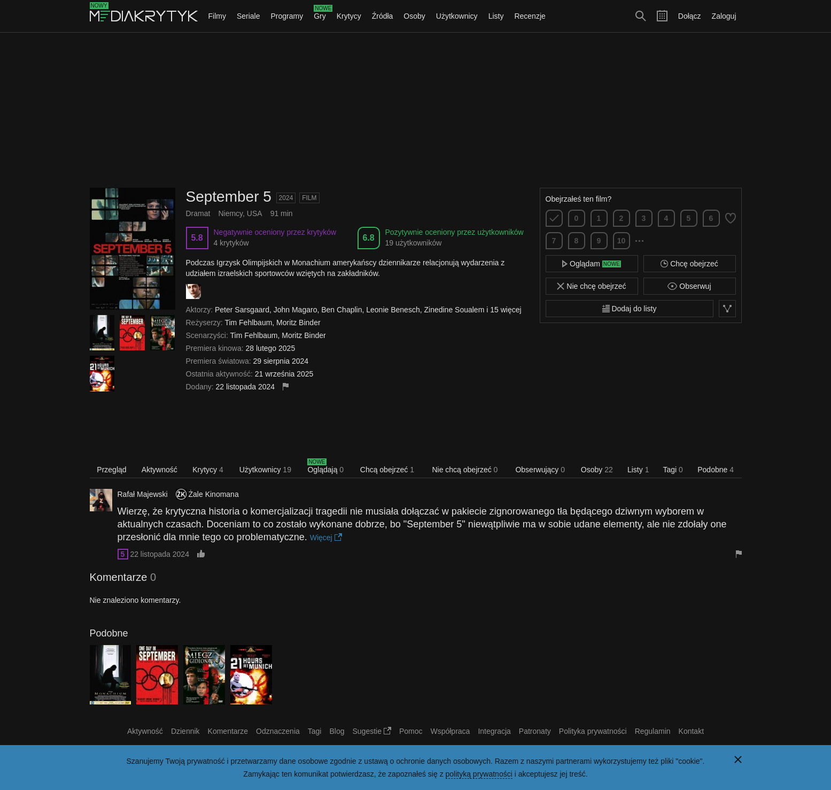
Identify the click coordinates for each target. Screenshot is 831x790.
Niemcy (230, 213)
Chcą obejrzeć (387, 469)
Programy (287, 16)
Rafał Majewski (143, 494)
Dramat (198, 213)
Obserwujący (540, 469)
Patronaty (535, 731)
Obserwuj (689, 286)
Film (309, 198)
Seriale (248, 16)
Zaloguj (724, 16)
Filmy (217, 16)
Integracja (494, 731)
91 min (281, 213)
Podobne (715, 469)
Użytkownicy (457, 16)
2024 (286, 198)
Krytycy (349, 16)
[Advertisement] (416, 110)
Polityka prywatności (593, 731)
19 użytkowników (413, 243)
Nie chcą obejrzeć (465, 469)
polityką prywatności (479, 774)
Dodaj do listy (629, 308)
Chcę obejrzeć (689, 263)
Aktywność (159, 469)
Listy (496, 16)
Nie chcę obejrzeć (591, 286)
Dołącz (689, 16)
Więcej (326, 537)
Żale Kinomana (214, 494)
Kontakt (691, 731)
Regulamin (653, 731)
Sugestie (372, 731)
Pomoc (411, 731)
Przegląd (111, 469)
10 (621, 240)
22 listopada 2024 (159, 554)
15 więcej (505, 309)
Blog (336, 731)
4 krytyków (231, 243)
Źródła (382, 16)
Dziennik (185, 731)
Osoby (414, 16)
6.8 (368, 237)
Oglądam (591, 263)
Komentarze (228, 731)
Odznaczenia (278, 731)
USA (254, 213)
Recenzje (529, 16)
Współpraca (450, 731)
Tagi (672, 469)
